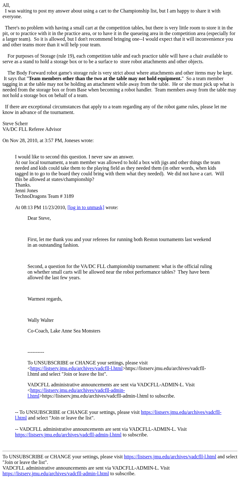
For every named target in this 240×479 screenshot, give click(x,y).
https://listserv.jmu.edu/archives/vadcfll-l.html (76, 368)
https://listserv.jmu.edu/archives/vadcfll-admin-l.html (68, 434)
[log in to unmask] (86, 207)
